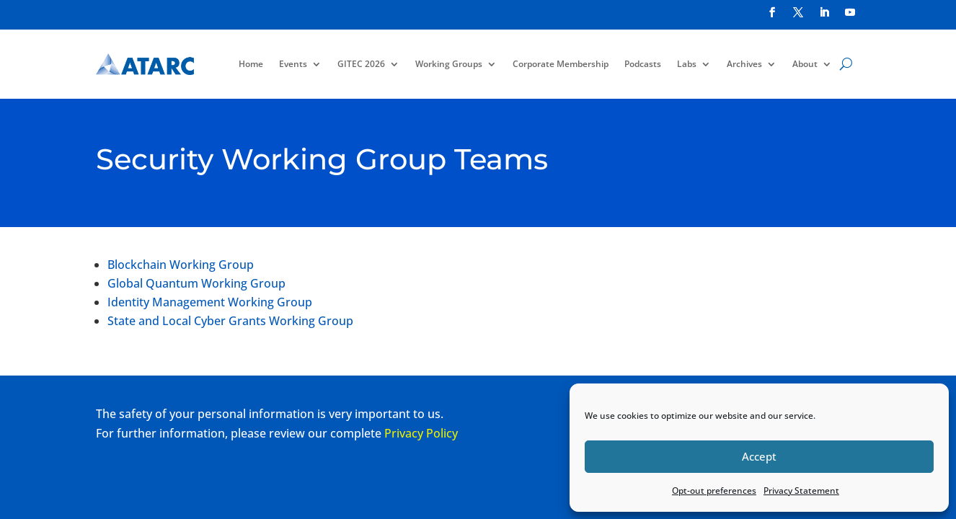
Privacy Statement (801, 490)
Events (293, 64)
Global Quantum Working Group (196, 283)
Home (251, 64)
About (805, 64)
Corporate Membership (560, 64)
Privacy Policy (421, 433)
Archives (744, 64)
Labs (686, 64)
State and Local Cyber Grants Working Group (230, 321)
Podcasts (642, 64)
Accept (759, 456)
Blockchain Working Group (180, 264)
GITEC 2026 (361, 64)
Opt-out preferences (714, 490)
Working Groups (448, 64)
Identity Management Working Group (209, 302)
